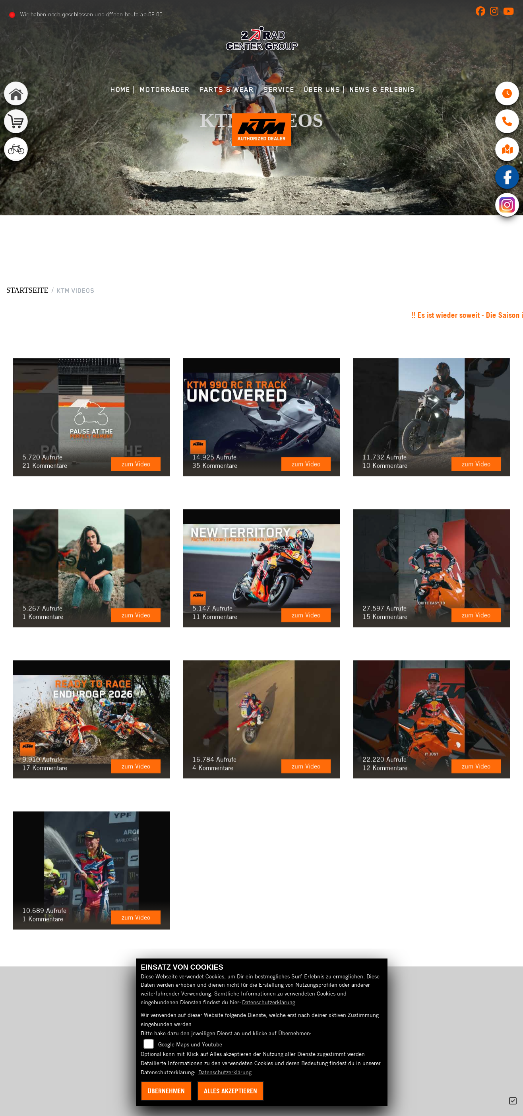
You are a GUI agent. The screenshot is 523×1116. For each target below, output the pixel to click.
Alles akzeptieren (230, 1091)
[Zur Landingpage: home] (16, 93)
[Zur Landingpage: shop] (16, 121)
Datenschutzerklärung (268, 1002)
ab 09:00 (151, 14)
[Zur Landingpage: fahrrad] (16, 149)
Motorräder (165, 89)
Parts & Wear (227, 89)
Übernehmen (166, 1091)
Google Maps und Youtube (190, 1044)
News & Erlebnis (382, 89)
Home (120, 89)
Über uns (322, 89)
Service (278, 89)
